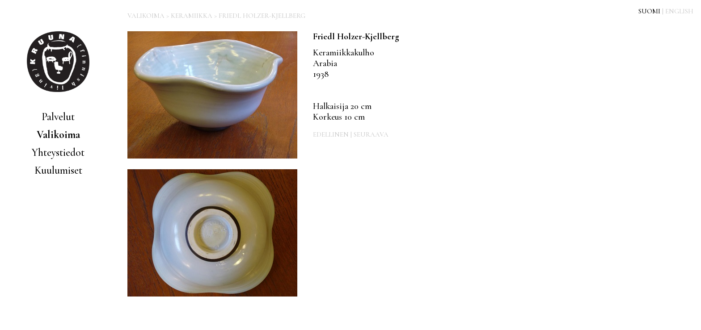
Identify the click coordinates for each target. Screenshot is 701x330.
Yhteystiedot (58, 152)
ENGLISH (679, 11)
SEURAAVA (371, 134)
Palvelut (58, 117)
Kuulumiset (58, 170)
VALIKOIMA (146, 16)
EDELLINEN (331, 134)
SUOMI (649, 11)
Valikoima (58, 134)
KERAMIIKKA (191, 16)
